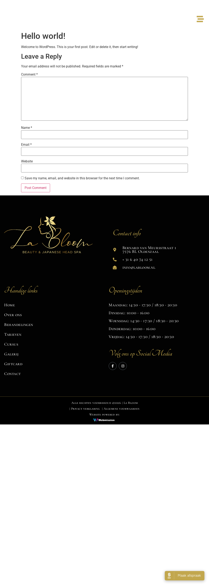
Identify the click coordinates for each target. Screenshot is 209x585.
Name (26, 127)
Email (26, 144)
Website (27, 161)
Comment (29, 74)
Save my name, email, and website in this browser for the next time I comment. (82, 178)
